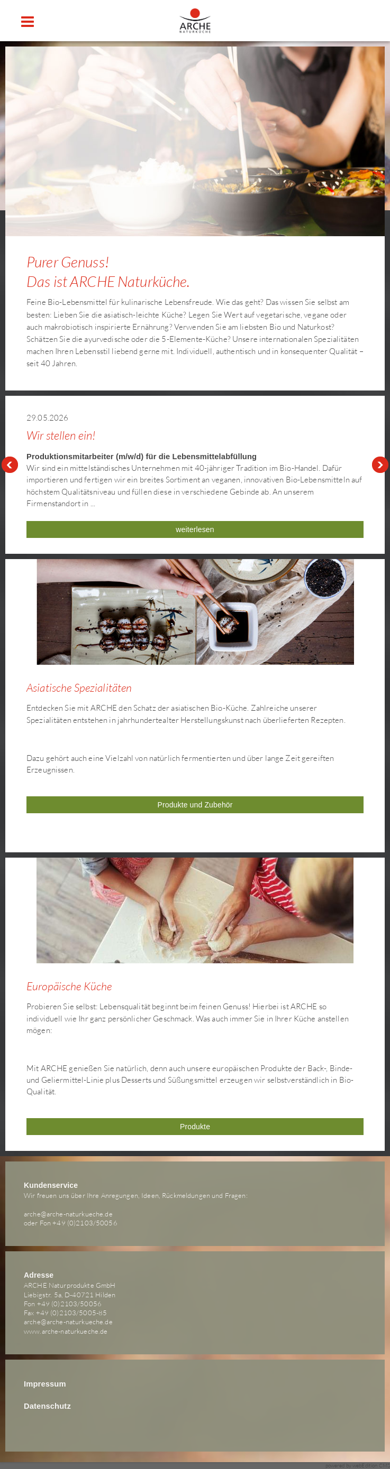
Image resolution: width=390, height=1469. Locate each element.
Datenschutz (47, 1406)
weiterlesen (195, 529)
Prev (9, 465)
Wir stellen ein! (61, 435)
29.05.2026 (47, 418)
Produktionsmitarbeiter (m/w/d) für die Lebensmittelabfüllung (141, 456)
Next (380, 465)
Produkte (195, 1126)
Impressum (45, 1384)
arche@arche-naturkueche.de (68, 1214)
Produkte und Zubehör (194, 805)
